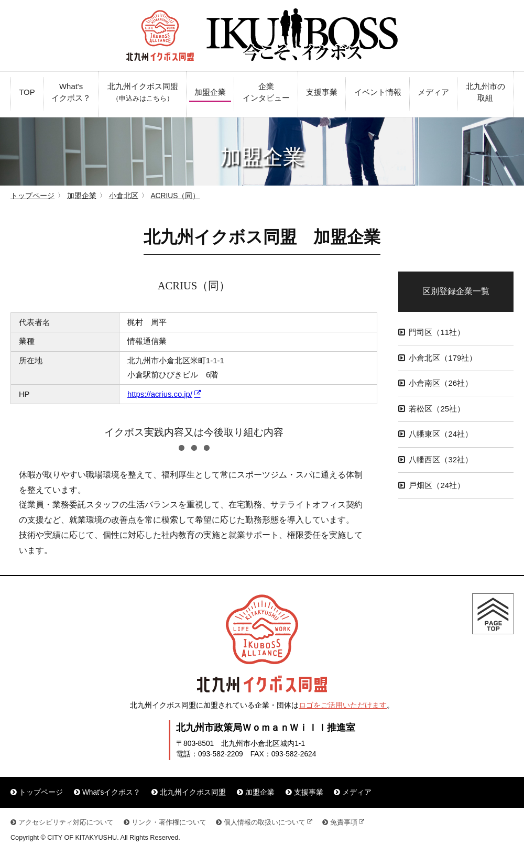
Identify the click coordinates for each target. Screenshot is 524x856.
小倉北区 (123, 196)
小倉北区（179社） (443, 358)
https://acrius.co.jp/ (159, 394)
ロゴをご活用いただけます (343, 705)
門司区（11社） (437, 332)
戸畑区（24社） (437, 485)
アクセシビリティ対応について (66, 822)
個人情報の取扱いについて (264, 822)
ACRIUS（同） (175, 196)
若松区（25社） (437, 409)
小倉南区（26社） (441, 383)
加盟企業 (81, 196)
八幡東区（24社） (441, 434)
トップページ (32, 196)
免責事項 (343, 822)
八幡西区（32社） (441, 460)
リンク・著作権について (169, 822)
